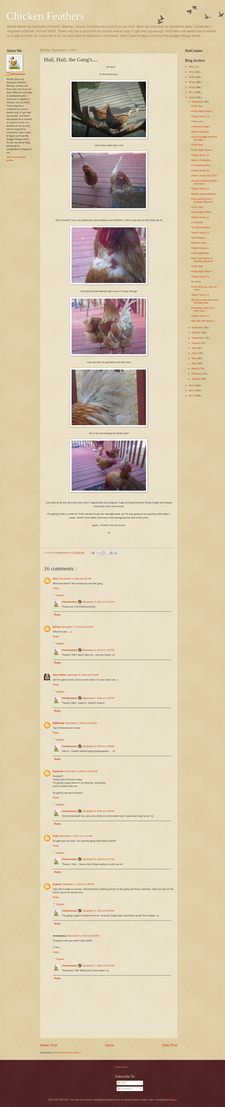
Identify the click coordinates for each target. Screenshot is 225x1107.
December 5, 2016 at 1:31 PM (98, 601)
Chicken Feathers (45, 16)
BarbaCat (58, 771)
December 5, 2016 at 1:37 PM (98, 859)
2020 (192, 77)
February (197, 373)
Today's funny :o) (200, 116)
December (197, 101)
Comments (124, 1088)
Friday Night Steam (201, 111)
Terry (56, 578)
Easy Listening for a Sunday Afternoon (202, 200)
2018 (192, 87)
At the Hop (196, 106)
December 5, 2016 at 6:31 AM (75, 578)
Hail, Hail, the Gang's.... (203, 320)
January (196, 378)
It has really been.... (201, 253)
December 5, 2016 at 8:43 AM (81, 723)
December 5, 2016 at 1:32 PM (98, 650)
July (194, 348)
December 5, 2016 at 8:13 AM (82, 674)
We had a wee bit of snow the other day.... (204, 301)
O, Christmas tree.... (201, 165)
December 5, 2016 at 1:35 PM (98, 746)
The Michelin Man (200, 227)
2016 (192, 97)
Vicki (55, 836)
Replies (61, 595)
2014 (192, 390)
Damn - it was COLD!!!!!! (204, 175)
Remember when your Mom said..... (203, 309)
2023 (192, 66)
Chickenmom (69, 601)
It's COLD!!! (197, 222)
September (198, 337)
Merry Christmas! (200, 131)
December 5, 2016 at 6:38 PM (83, 935)
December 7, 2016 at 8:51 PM (98, 965)
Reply (56, 588)
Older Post (170, 1045)
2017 (192, 92)
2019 (192, 82)
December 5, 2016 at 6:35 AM (77, 626)
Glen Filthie (59, 674)
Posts (121, 1082)
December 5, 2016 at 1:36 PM (98, 811)
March (195, 368)
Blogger (172, 1099)
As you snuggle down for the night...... (204, 138)
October (196, 332)
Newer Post (48, 1045)
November (197, 327)
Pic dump (196, 281)
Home (109, 1045)
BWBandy (58, 723)
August (196, 343)
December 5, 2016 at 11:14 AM (76, 836)
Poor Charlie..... (199, 237)
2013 (192, 395)
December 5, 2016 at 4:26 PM (78, 884)
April (194, 363)
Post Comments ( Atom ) (68, 1052)
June (194, 353)
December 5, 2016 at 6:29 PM (98, 910)
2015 (192, 385)
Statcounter (121, 1067)
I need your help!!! (200, 126)
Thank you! (197, 121)
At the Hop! (197, 144)
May (194, 358)
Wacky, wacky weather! (203, 193)
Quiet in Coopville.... (201, 160)
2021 (192, 71)
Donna (56, 626)
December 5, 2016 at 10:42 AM (81, 771)
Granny (57, 884)
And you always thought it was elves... (204, 182)
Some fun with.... (200, 242)
